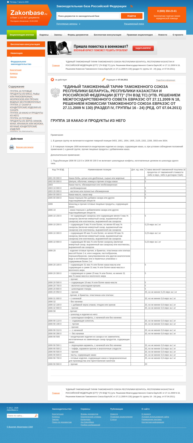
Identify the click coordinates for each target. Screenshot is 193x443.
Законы (58, 35)
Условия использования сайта (155, 417)
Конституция (15, 70)
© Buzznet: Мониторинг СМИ (20, 427)
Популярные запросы (67, 24)
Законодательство (61, 409)
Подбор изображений (90, 425)
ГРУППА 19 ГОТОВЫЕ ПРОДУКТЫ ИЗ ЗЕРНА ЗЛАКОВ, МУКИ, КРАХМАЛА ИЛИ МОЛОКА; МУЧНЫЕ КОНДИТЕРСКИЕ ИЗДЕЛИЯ (27, 123)
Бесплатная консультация (107, 35)
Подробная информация (165, 80)
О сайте (146, 409)
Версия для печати (24, 147)
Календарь (86, 419)
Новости (162, 35)
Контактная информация (153, 422)
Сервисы (85, 409)
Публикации (116, 409)
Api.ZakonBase (87, 422)
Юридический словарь (91, 417)
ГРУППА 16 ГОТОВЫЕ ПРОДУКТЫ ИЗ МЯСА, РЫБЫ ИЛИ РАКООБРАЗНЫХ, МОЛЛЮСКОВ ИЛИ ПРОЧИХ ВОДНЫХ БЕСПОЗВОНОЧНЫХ (25, 96)
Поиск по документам (62, 422)
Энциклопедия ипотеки (22, 35)
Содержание (16, 86)
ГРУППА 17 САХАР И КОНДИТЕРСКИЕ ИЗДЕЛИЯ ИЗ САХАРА (25, 107)
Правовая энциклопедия (140, 35)
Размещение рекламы (152, 419)
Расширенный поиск (134, 24)
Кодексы (44, 35)
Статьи (113, 419)
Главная (56, 65)
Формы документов (78, 35)
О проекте (178, 35)
